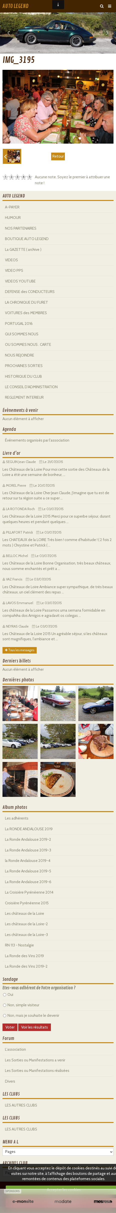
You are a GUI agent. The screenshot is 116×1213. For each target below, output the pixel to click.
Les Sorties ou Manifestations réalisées (37, 1070)
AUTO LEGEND (15, 6)
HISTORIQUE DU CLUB (23, 376)
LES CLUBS (11, 1094)
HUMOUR (13, 217)
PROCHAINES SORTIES (24, 366)
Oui (8, 994)
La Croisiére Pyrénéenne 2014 (29, 892)
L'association (15, 1049)
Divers (10, 1081)
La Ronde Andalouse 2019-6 (28, 882)
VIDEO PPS (14, 270)
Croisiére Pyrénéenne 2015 (27, 903)
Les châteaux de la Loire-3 (26, 935)
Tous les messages (19, 650)
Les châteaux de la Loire (24, 913)
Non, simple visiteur (21, 1005)
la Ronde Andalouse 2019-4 (27, 860)
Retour (58, 156)
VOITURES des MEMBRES (26, 313)
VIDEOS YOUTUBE (20, 281)
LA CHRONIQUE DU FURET (26, 302)
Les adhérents (16, 818)
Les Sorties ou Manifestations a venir (35, 1060)
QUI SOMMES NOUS (21, 334)
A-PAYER (12, 207)
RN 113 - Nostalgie (19, 945)
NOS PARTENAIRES (20, 228)
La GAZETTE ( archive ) (23, 249)
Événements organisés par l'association (37, 440)
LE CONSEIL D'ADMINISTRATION (31, 387)
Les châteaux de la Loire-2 (26, 924)
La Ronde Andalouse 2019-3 (28, 850)
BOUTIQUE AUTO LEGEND (27, 239)
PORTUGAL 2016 (19, 323)
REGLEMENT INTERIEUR (24, 397)
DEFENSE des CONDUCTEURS (30, 291)
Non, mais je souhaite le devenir (31, 1015)
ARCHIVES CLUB (15, 1163)
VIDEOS (11, 260)
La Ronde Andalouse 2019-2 (28, 839)
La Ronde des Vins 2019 (24, 956)
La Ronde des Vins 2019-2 (26, 966)
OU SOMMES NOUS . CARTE (28, 344)
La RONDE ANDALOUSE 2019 (29, 829)
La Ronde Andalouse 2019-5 (28, 871)
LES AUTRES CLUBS (21, 1105)
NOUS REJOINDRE (19, 355)
